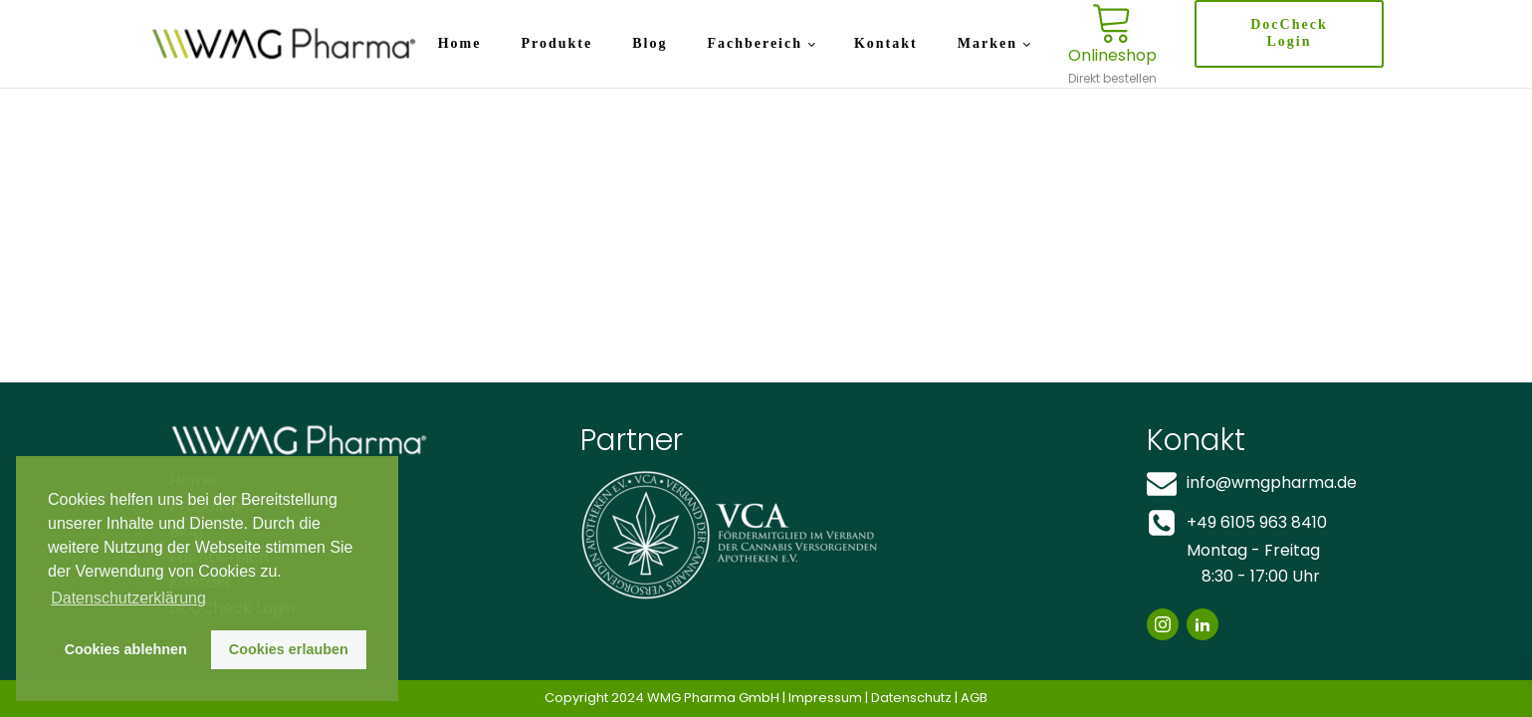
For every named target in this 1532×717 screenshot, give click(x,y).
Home (460, 43)
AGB (974, 697)
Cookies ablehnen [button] (126, 649)
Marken (987, 43)
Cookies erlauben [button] (288, 649)
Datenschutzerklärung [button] (128, 598)
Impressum (825, 697)
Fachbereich (754, 43)
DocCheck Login (1288, 33)
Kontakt (886, 43)
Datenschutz (911, 697)
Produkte (556, 43)
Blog (649, 43)
